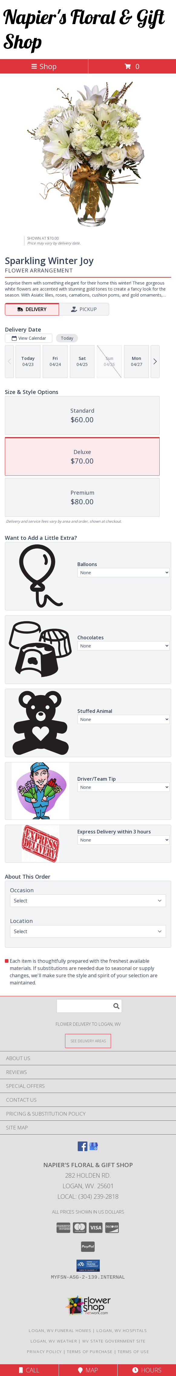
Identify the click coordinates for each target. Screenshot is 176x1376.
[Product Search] (89, 1006)
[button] (88, 1266)
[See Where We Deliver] (88, 1041)
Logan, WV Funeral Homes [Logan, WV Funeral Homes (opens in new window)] (60, 1330)
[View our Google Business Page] (93, 1149)
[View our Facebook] (82, 1149)
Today (67, 338)
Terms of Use (133, 1351)
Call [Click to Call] (29, 1370)
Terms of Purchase (89, 1351)
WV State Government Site (113, 1341)
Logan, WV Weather (54, 1341)
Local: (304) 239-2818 (88, 1196)
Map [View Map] (88, 1370)
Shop (44, 66)
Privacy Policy (44, 1351)
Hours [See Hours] (146, 1370)
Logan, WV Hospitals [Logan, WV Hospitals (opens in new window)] (121, 1330)
